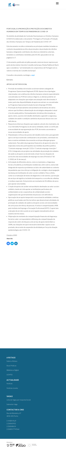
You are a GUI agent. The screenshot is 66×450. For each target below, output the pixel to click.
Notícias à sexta (12, 388)
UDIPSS (10, 375)
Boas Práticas (11, 366)
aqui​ (33, 75)
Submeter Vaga (12, 404)
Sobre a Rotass (12, 361)
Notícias (10, 383)
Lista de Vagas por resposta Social (19, 400)
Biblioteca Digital (13, 370)
